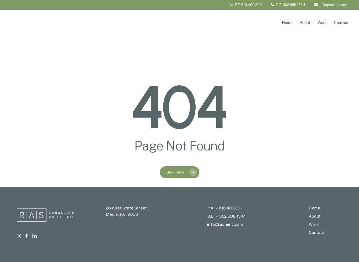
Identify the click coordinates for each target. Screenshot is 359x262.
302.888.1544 (232, 216)
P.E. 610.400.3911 (245, 5)
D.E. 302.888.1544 (288, 5)
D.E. (211, 216)
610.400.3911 (231, 208)
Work (314, 224)
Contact (317, 232)
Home (314, 208)
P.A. (210, 208)
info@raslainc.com (331, 5)
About (315, 216)
